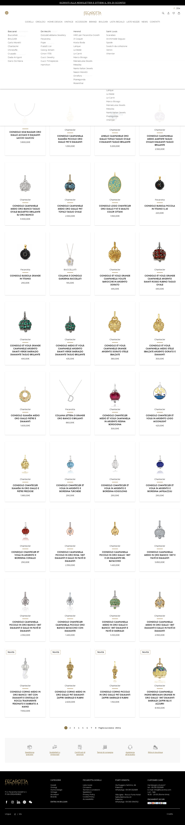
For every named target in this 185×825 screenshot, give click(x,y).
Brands (54, 797)
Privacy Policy (89, 794)
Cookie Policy (88, 797)
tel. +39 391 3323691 (156, 787)
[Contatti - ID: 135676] (155, 22)
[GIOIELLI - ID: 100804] (29, 22)
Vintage (54, 792)
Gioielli (53, 785)
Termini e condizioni (91, 790)
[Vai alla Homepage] (92, 13)
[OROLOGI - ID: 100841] (40, 22)
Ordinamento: (11, 87)
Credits (170, 814)
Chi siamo (87, 787)
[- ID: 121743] (117, 22)
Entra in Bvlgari (59, 802)
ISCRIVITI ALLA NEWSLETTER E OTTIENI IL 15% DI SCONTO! (92, 2)
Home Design (56, 790)
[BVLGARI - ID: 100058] (103, 22)
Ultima (118, 728)
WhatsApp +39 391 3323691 (126, 790)
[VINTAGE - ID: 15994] (68, 22)
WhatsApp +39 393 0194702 (126, 802)
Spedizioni (87, 792)
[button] (163, 13)
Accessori (55, 794)
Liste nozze (87, 785)
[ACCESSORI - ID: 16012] (81, 22)
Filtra (171, 69)
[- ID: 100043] (145, 22)
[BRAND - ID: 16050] (93, 22)
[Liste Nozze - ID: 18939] (133, 22)
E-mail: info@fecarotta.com (159, 790)
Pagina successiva (106, 728)
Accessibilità (88, 799)
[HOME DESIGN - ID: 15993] (54, 22)
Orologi (54, 787)
